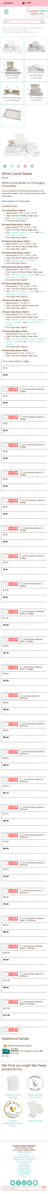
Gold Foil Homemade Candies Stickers (13, 1123)
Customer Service (24, 1170)
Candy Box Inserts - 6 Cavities (22, 275)
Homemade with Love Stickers (35, 1096)
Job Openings (24, 1172)
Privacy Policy (24, 1174)
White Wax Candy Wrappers (13, 1096)
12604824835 (24, 1152)
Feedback (24, 1164)
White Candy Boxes (31, 32)
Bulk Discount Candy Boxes (12, 32)
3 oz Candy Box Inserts (19, 218)
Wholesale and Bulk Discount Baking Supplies (25, 28)
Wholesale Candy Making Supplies (14, 30)
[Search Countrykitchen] (24, 22)
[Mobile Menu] (6, 12)
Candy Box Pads (35, 1121)
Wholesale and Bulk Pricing (24, 1157)
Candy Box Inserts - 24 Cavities (23, 320)
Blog (24, 1176)
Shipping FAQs (24, 1168)
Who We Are (24, 1155)
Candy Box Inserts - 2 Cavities (22, 232)
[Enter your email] (24, 1188)
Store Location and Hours (24, 1160)
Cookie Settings (23, 1166)
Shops (4, 28)
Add (11, 1030)
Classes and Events (24, 1162)
